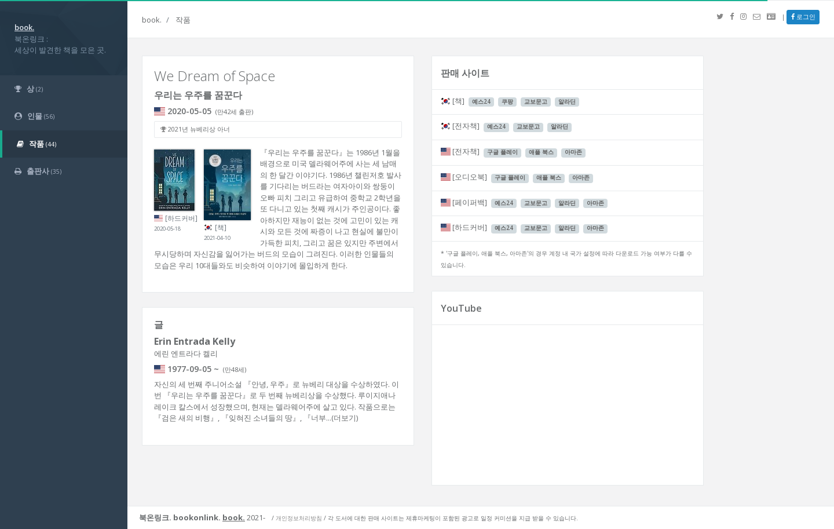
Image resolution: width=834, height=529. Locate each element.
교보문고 (535, 101)
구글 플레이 (502, 152)
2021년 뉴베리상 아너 (195, 129)
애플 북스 (541, 152)
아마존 (573, 152)
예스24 (481, 101)
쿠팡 (507, 101)
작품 (183, 19)
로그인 (803, 16)
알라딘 (567, 101)
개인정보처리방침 (299, 518)
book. (152, 19)
